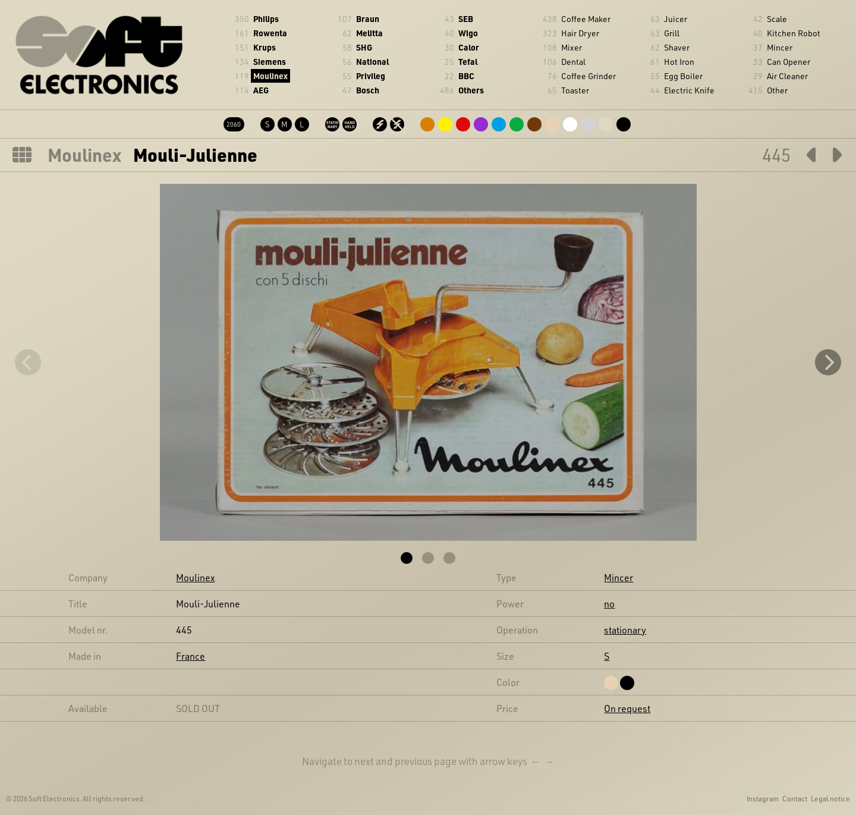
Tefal (467, 61)
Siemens (269, 61)
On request (627, 708)
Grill (671, 33)
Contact (794, 798)
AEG (261, 90)
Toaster (575, 90)
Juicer (675, 18)
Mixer (571, 47)
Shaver (677, 47)
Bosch (367, 90)
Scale (777, 18)
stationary (625, 629)
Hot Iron (679, 61)
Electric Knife (689, 90)
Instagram (763, 798)
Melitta (369, 33)
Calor (468, 47)
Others (471, 90)
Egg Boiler (683, 76)
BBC (466, 76)
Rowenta (270, 33)
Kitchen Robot (793, 33)
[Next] (828, 362)
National (372, 61)
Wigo (468, 33)
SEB (465, 18)
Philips (266, 18)
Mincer (779, 47)
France (190, 656)
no (609, 603)
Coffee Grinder (588, 76)
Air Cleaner (787, 76)
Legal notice (830, 798)
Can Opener (788, 61)
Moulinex (270, 76)
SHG (364, 47)
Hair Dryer (580, 33)
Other (777, 90)
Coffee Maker (585, 18)
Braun (367, 18)
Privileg (370, 76)
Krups (264, 47)
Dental (573, 61)
